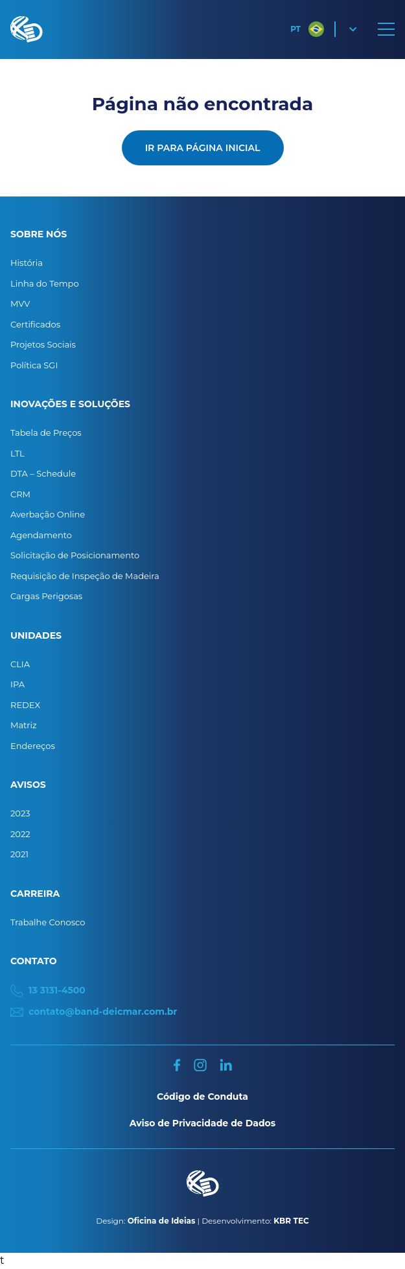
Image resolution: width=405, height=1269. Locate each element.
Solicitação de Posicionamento (74, 555)
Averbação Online (47, 514)
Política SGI (34, 365)
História (26, 262)
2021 (19, 854)
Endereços (32, 746)
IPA (17, 684)
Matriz (23, 725)
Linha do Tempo (44, 283)
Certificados (35, 324)
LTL (17, 453)
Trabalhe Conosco (47, 922)
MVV (20, 303)
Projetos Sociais (43, 344)
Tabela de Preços (46, 432)
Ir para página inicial (202, 148)
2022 (20, 834)
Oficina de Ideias (162, 1221)
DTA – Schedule (43, 473)
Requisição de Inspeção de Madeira (84, 576)
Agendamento (41, 535)
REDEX (25, 705)
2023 (20, 813)
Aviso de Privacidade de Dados (202, 1123)
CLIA (20, 664)
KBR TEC (290, 1221)
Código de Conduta (202, 1096)
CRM (20, 494)
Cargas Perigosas (46, 596)
